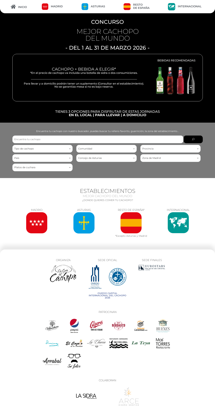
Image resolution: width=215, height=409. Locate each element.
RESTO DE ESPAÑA (141, 6)
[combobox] (42, 149)
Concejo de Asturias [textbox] (90, 158)
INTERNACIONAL (190, 6)
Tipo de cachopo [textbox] (24, 148)
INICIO (22, 7)
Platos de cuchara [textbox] (24, 167)
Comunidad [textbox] (85, 148)
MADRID (57, 6)
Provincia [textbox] (147, 148)
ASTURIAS (98, 6)
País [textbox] (16, 158)
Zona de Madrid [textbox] (151, 158)
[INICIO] (13, 6)
